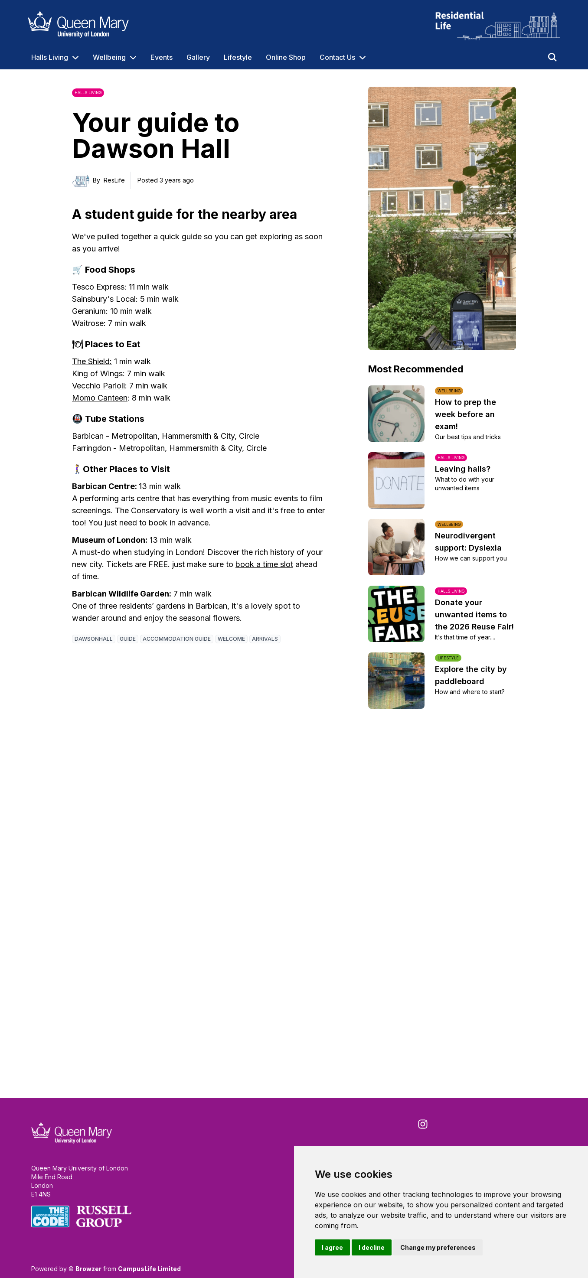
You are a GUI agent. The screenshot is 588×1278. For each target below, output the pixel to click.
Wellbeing (109, 57)
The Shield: (92, 361)
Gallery (198, 57)
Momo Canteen (99, 397)
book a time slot (264, 564)
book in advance (179, 522)
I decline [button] (372, 1247)
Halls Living (49, 57)
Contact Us (337, 57)
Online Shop (286, 57)
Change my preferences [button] (438, 1247)
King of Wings (97, 373)
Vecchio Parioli (98, 385)
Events (161, 57)
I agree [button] (332, 1247)
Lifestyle (238, 57)
